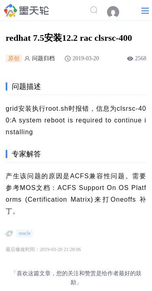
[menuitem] (117, 12)
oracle (24, 233)
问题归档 (43, 58)
